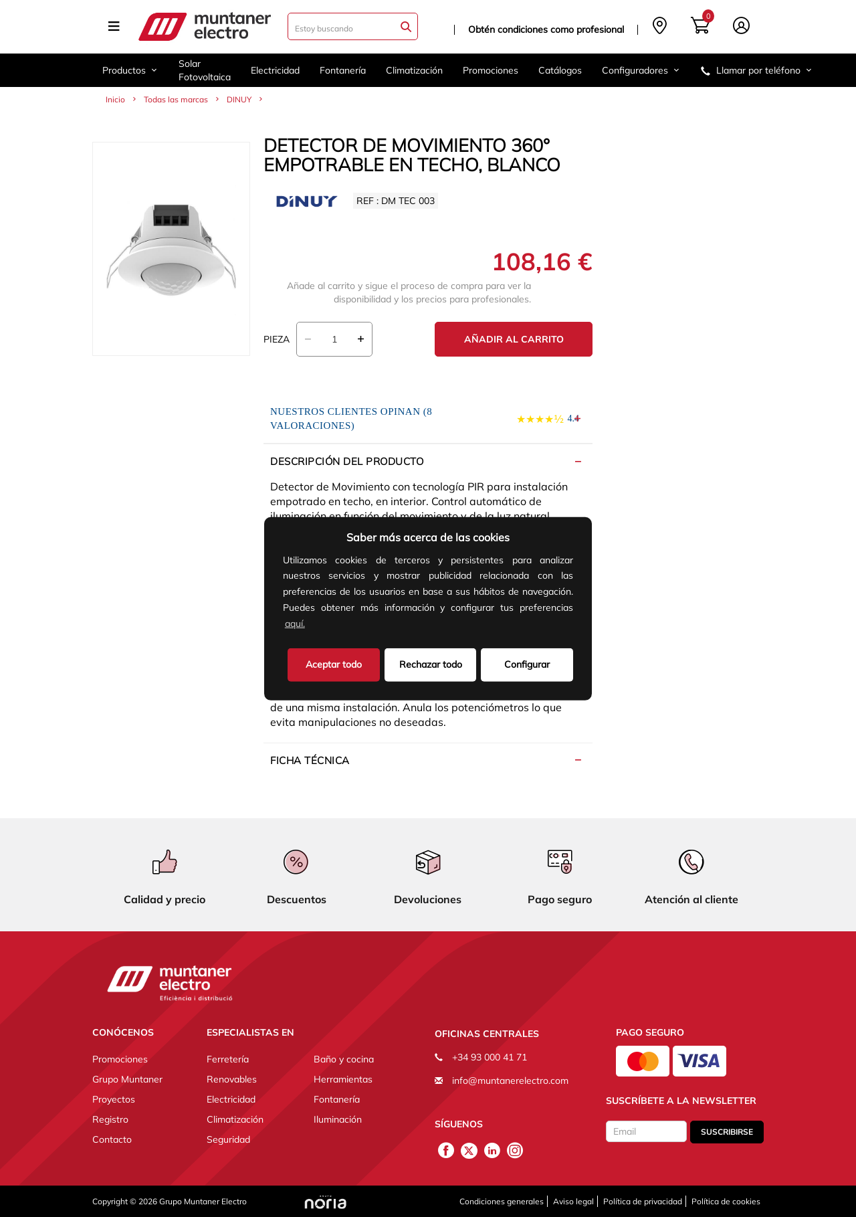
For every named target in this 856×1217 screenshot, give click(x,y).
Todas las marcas (176, 99)
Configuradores (641, 70)
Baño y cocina (344, 1059)
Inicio (115, 99)
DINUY (239, 99)
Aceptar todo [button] (334, 664)
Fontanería (343, 70)
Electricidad (275, 70)
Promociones (490, 70)
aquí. (295, 624)
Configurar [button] (527, 664)
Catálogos (560, 70)
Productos (130, 70)
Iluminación (338, 1119)
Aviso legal (573, 1201)
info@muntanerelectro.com (510, 1080)
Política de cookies (725, 1201)
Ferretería (228, 1059)
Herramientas (343, 1079)
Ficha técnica (310, 760)
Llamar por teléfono (757, 70)
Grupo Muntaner (127, 1079)
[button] (312, 625)
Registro (110, 1119)
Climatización (414, 70)
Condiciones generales (501, 1201)
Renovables (232, 1079)
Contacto (112, 1139)
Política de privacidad (642, 1201)
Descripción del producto (346, 461)
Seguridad (228, 1139)
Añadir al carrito (514, 339)
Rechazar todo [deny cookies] (430, 664)
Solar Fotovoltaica (205, 70)
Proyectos (113, 1099)
